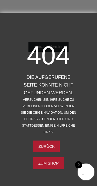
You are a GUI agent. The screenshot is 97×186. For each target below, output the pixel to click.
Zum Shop (48, 163)
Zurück (47, 146)
